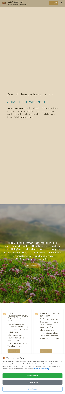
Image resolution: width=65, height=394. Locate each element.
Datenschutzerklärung (41, 369)
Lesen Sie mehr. (32, 265)
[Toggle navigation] (61, 3)
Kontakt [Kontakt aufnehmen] (53, 3)
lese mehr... (13, 351)
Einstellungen (32, 389)
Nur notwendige (32, 382)
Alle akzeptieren (32, 376)
